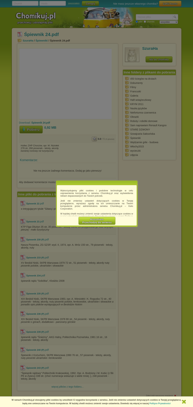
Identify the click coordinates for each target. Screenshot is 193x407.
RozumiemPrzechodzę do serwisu (97, 221)
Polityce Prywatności (160, 403)
